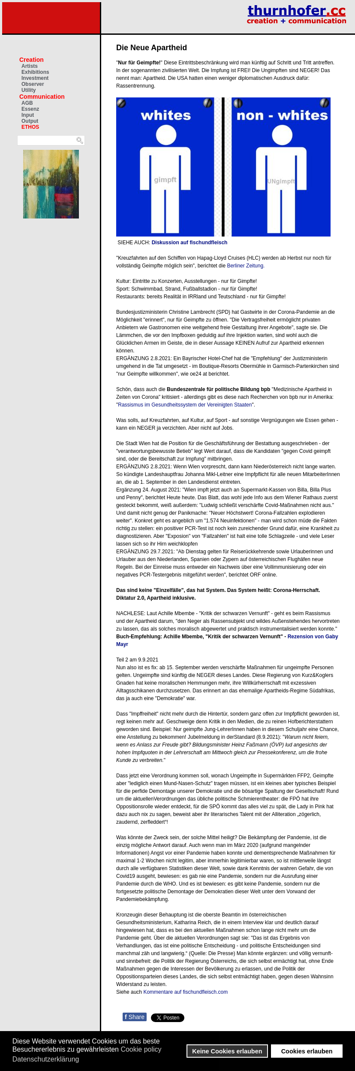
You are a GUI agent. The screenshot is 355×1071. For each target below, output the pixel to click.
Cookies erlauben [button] (307, 1051)
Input (27, 115)
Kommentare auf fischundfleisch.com (185, 992)
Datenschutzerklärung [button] (45, 1059)
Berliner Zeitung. (246, 266)
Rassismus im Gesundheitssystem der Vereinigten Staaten (185, 405)
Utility (28, 90)
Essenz (30, 109)
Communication (42, 96)
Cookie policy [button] (140, 1049)
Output (29, 121)
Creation (31, 59)
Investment (34, 78)
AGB (27, 103)
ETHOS (30, 127)
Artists (29, 66)
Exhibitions (35, 72)
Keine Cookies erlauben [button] (227, 1051)
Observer (32, 84)
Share (134, 1016)
